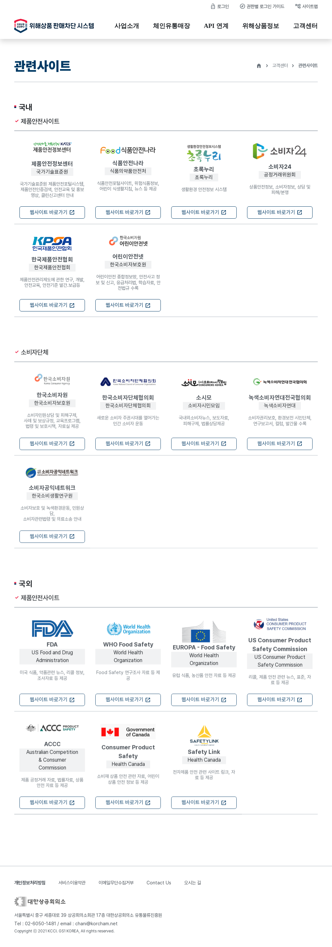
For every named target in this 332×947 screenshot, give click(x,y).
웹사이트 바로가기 (52, 212)
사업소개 (126, 25)
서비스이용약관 (72, 882)
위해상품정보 (260, 25)
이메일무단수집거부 (116, 882)
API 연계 (216, 25)
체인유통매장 (171, 25)
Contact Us (159, 882)
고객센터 (305, 25)
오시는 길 (192, 882)
